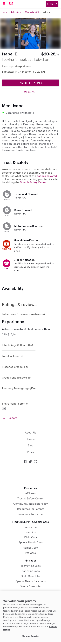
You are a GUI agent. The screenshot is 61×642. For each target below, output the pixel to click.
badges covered (47, 175)
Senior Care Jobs (30, 586)
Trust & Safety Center (33, 182)
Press (30, 451)
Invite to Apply (30, 82)
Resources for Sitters (30, 513)
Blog (30, 445)
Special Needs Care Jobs (30, 581)
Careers (30, 438)
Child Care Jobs (30, 576)
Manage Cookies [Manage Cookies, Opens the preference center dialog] (30, 636)
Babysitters (16, 12)
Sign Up (52, 4)
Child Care (30, 537)
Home (4, 12)
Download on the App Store (30, 475)
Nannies (31, 532)
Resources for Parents (30, 508)
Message (30, 91)
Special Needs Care (30, 542)
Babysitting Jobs (30, 565)
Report (9, 417)
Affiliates (30, 493)
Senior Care (30, 547)
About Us (30, 432)
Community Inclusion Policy (30, 503)
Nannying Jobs (30, 570)
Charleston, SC (32, 12)
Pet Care (30, 552)
